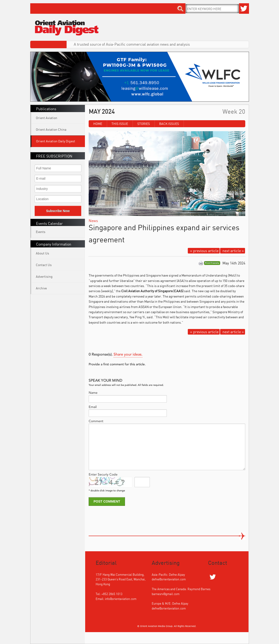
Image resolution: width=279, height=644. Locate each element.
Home (97, 124)
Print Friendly (212, 263)
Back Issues (169, 124)
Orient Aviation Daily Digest (55, 141)
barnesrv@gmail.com (165, 594)
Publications (46, 108)
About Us (42, 253)
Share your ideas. (128, 354)
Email (93, 407)
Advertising (44, 276)
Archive (41, 288)
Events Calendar (49, 223)
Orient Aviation (46, 118)
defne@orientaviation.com (169, 579)
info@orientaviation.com (120, 599)
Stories (143, 124)
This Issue (119, 124)
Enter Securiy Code (103, 474)
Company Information (53, 244)
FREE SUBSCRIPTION (54, 156)
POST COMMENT (107, 501)
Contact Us (44, 265)
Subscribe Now (58, 211)
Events (40, 232)
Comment (96, 421)
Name (93, 392)
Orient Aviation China (51, 129)
